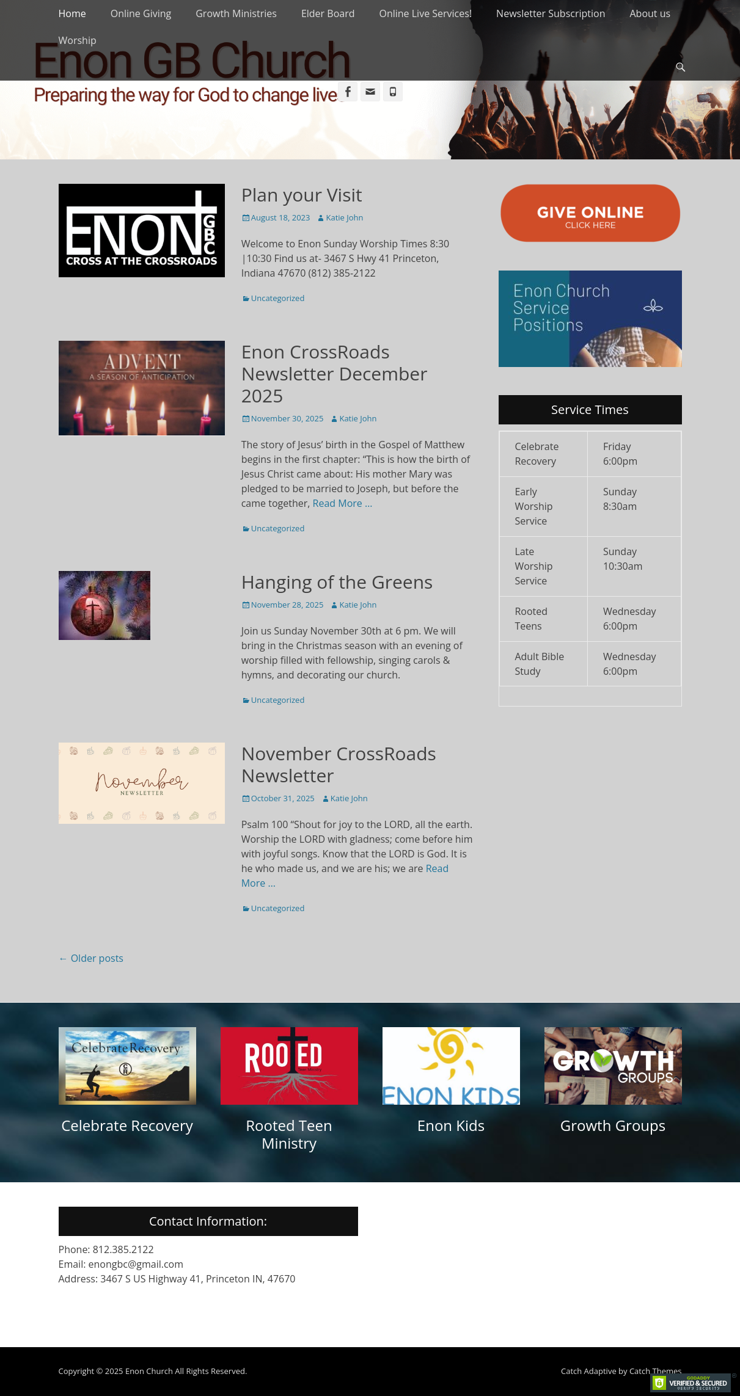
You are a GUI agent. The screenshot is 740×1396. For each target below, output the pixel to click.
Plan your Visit (301, 194)
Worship (78, 40)
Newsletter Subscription (550, 13)
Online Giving (141, 13)
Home (72, 13)
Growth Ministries (236, 13)
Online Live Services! (425, 13)
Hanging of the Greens (337, 581)
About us (649, 13)
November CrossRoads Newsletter (338, 764)
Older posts (91, 958)
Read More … (343, 503)
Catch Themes (655, 1370)
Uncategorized (278, 298)
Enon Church (149, 1370)
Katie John (344, 217)
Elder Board (328, 13)
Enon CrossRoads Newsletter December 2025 (334, 373)
